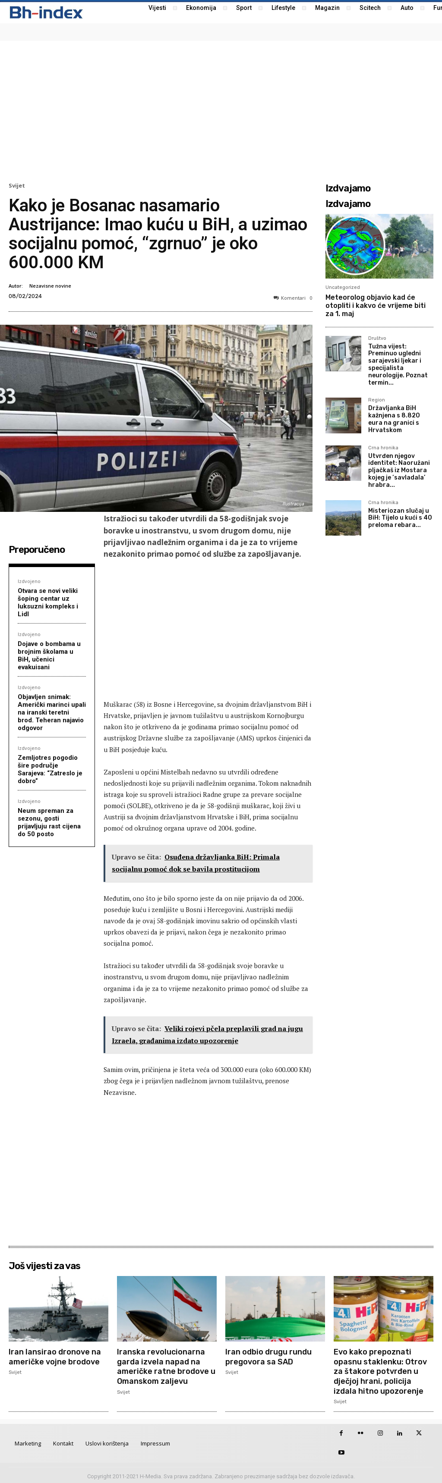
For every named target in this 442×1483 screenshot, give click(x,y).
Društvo (377, 338)
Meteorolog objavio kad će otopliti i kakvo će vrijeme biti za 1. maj (375, 305)
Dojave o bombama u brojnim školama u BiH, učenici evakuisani (49, 655)
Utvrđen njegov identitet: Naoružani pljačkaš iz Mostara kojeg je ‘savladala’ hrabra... (399, 470)
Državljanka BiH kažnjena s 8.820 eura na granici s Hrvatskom (394, 418)
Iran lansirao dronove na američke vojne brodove (55, 1356)
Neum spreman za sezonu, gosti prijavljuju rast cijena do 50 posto (49, 822)
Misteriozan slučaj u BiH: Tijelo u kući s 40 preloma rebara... (400, 518)
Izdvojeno (29, 581)
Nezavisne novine (50, 285)
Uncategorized (342, 287)
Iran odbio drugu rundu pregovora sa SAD (268, 1356)
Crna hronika (383, 448)
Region (376, 400)
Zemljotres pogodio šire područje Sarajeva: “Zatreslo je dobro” (50, 769)
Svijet (17, 186)
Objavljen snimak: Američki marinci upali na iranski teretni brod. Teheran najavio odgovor (52, 712)
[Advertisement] (221, 110)
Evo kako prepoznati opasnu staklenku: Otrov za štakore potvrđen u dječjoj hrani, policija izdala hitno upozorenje (380, 1370)
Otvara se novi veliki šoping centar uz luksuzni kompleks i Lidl (48, 602)
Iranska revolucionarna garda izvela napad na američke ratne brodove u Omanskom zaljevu (166, 1365)
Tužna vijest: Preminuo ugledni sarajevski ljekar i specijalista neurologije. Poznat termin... (398, 364)
